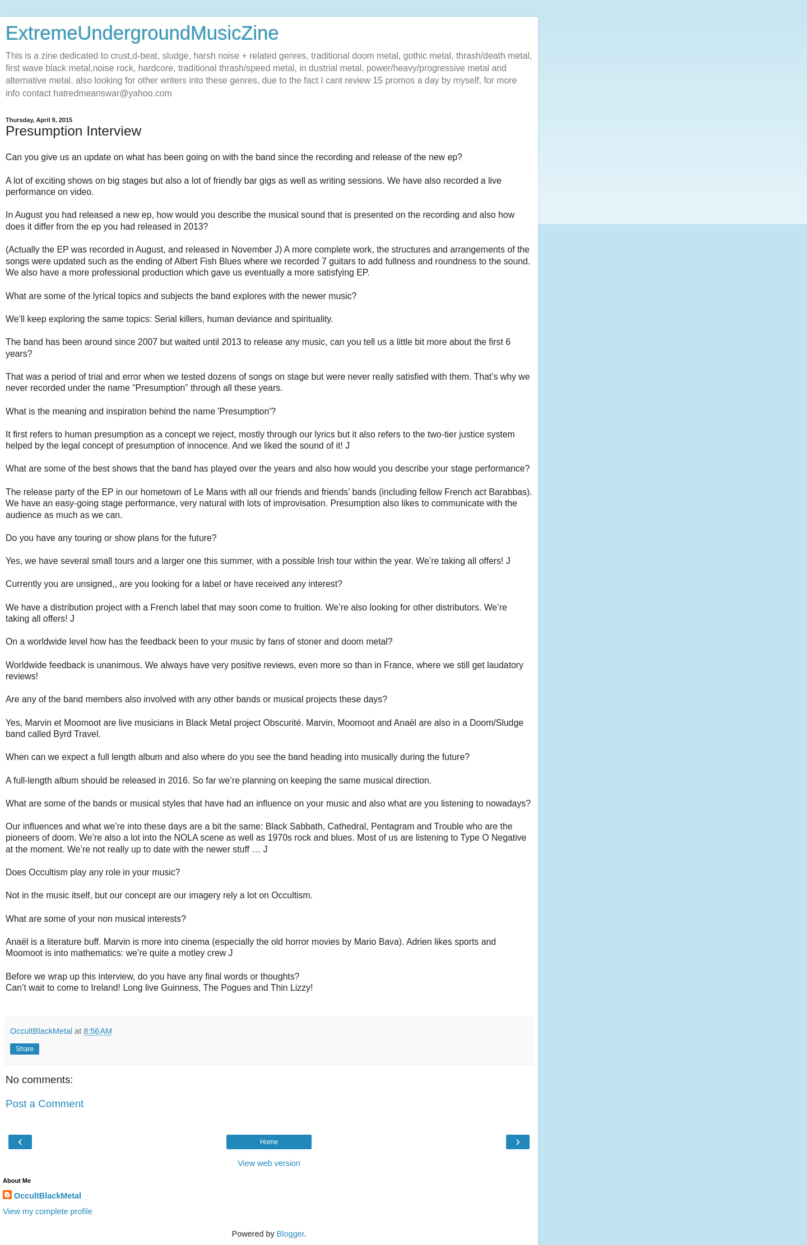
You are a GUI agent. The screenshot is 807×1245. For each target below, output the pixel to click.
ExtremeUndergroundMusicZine (142, 33)
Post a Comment (45, 1103)
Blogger (290, 1233)
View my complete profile (47, 1211)
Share (25, 1049)
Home (269, 1142)
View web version (269, 1163)
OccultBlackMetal (47, 1195)
